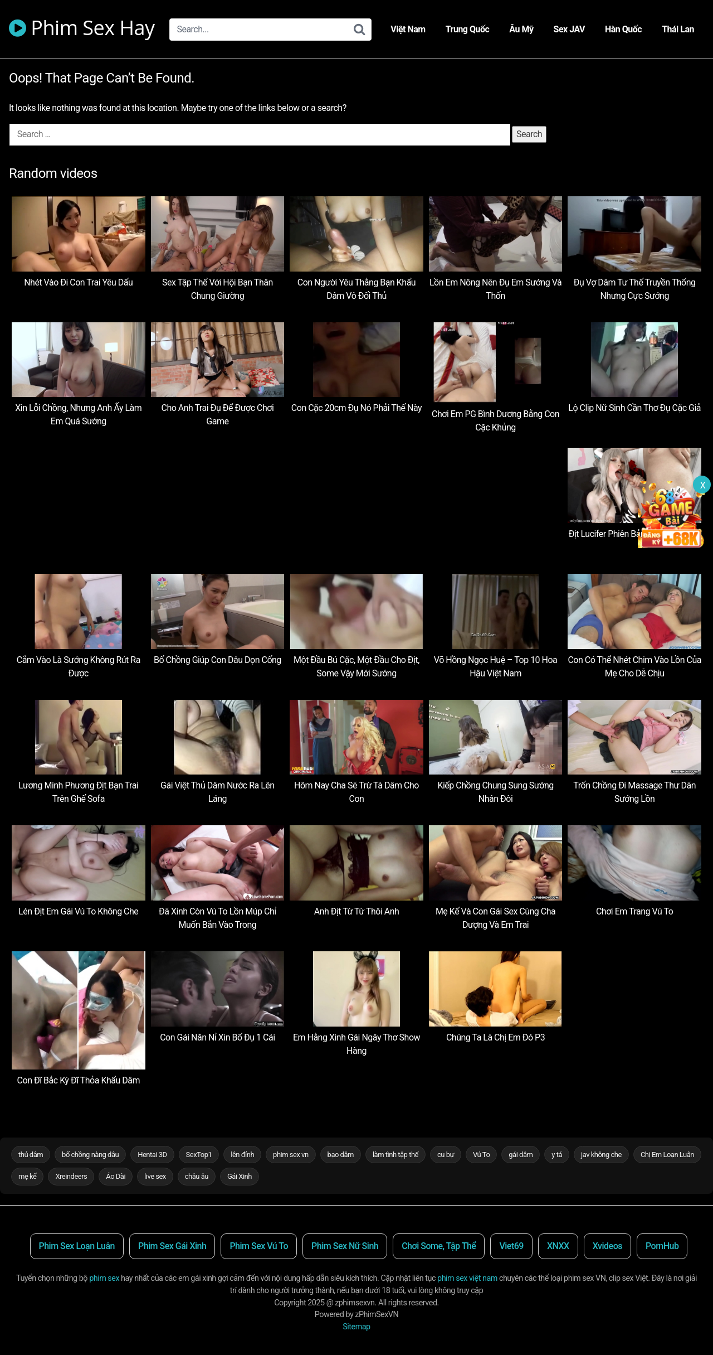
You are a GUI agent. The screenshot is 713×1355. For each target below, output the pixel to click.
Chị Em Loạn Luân (667, 1154)
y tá (556, 1154)
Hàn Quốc (623, 29)
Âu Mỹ (521, 29)
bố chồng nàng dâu (90, 1154)
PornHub (662, 1246)
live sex (155, 1176)
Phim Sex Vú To (258, 1246)
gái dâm (521, 1154)
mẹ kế (27, 1176)
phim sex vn (291, 1154)
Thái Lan (678, 29)
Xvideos (607, 1246)
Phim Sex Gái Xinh (172, 1246)
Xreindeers (71, 1176)
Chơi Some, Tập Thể (439, 1246)
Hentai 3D (152, 1154)
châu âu (196, 1176)
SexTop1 (199, 1154)
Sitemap (356, 1327)
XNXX (558, 1246)
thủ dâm (30, 1154)
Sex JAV (569, 29)
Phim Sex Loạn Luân (77, 1246)
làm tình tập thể (395, 1154)
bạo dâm (341, 1154)
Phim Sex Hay (82, 29)
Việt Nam (407, 29)
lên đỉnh (242, 1154)
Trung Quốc (468, 29)
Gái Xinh (239, 1176)
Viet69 (511, 1246)
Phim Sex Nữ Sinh (344, 1246)
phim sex (104, 1278)
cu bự (445, 1154)
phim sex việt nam (467, 1278)
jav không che (601, 1154)
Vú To (481, 1154)
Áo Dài (115, 1176)
